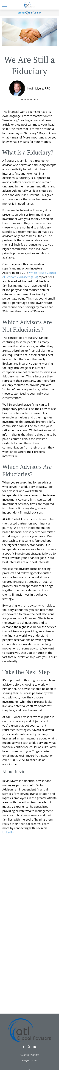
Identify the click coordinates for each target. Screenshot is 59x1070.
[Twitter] (29, 1046)
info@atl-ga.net (29, 1060)
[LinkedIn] (35, 1046)
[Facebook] (24, 1046)
